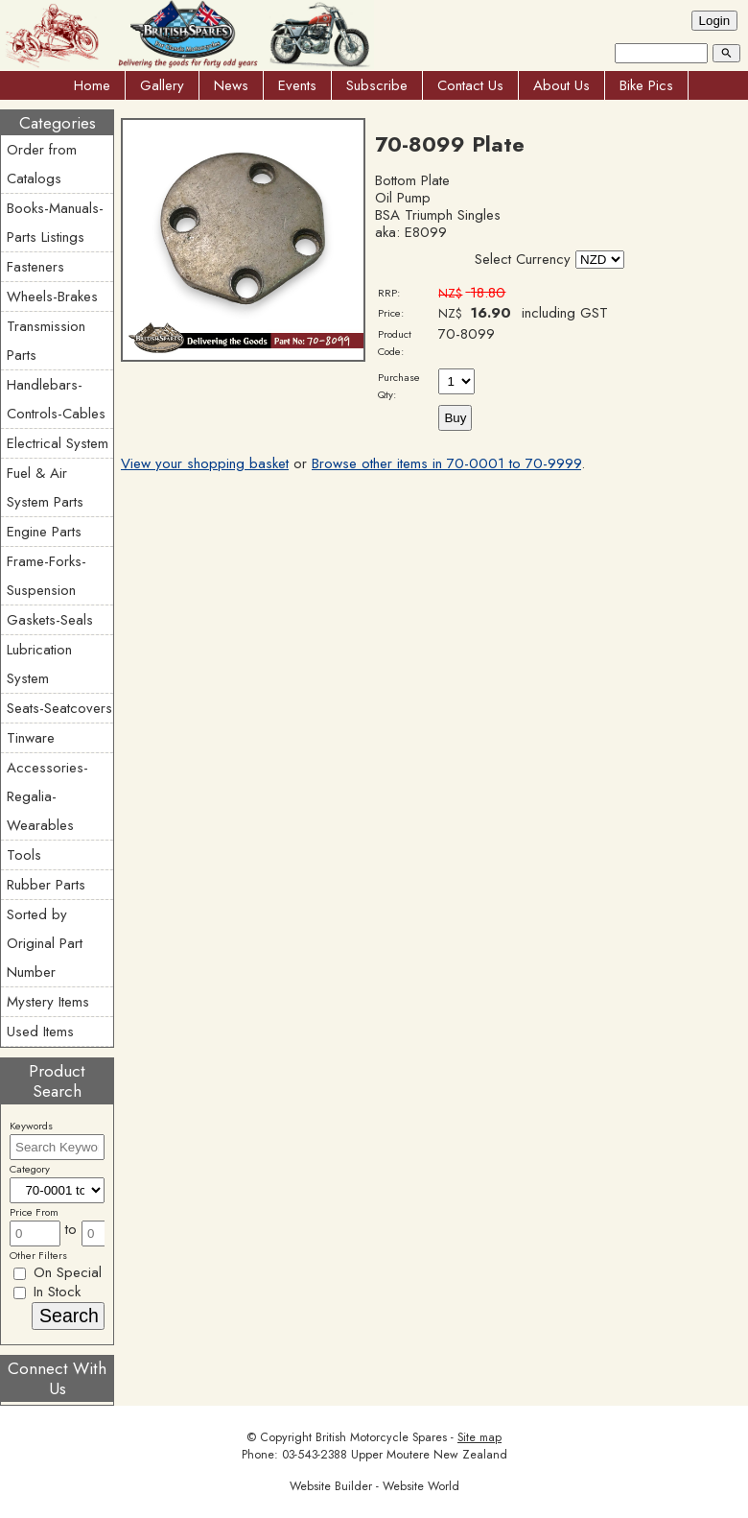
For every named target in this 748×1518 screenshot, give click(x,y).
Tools (24, 855)
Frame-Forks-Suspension (46, 576)
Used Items (40, 1031)
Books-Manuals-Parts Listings (55, 223)
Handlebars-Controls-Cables (56, 399)
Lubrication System (39, 664)
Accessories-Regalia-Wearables (47, 796)
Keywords (31, 1125)
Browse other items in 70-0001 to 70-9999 (446, 463)
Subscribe (377, 85)
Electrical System (57, 443)
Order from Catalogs (42, 164)
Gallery (162, 85)
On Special (57, 1272)
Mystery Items (48, 1001)
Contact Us (470, 85)
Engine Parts (44, 531)
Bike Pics (646, 85)
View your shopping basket (205, 463)
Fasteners (35, 266)
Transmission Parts (46, 341)
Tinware (31, 737)
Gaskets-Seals (50, 619)
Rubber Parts (46, 884)
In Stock (47, 1291)
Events (297, 85)
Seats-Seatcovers (59, 708)
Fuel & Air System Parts (45, 487)
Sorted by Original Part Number (44, 943)
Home (92, 85)
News (231, 85)
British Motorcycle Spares (381, 1437)
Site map (479, 1437)
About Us (561, 85)
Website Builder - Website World (374, 1486)
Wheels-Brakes (52, 296)
